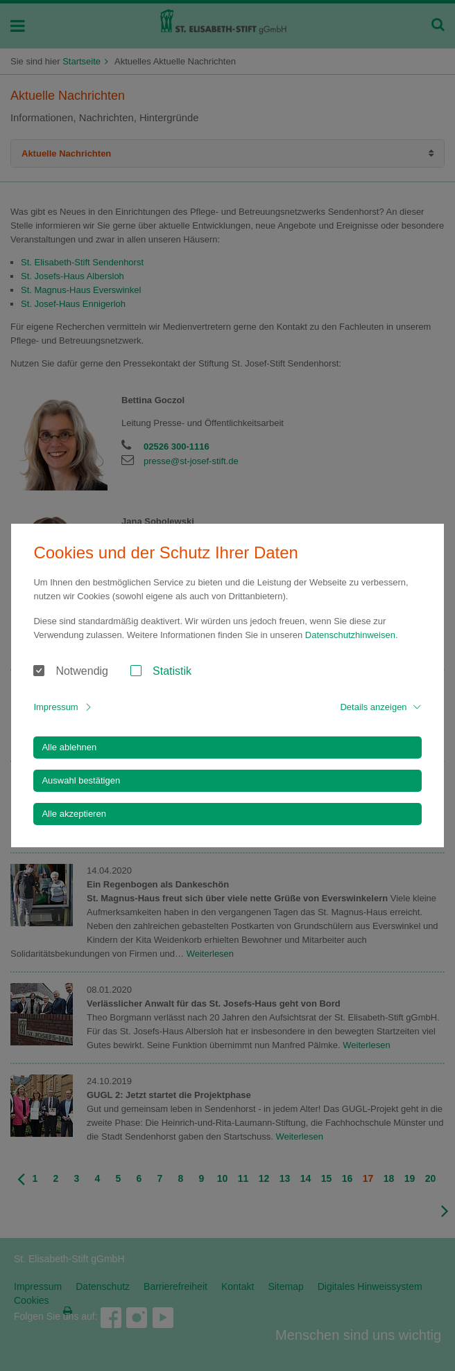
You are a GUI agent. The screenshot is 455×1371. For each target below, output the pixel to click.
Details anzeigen (373, 707)
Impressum (55, 707)
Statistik (172, 671)
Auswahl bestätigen (81, 780)
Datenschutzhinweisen (350, 635)
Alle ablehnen (69, 747)
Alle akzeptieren (74, 813)
